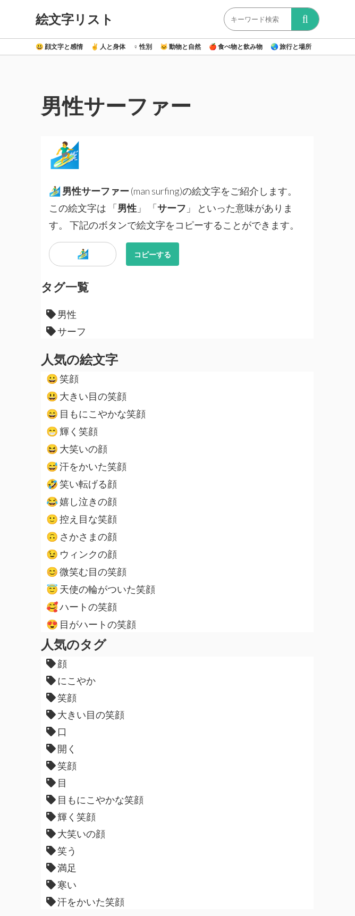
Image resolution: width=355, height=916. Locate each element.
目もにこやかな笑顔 (96, 413)
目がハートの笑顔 (91, 624)
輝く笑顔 (72, 431)
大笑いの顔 (76, 449)
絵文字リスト (75, 19)
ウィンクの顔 (81, 554)
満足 (61, 867)
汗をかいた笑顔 (86, 466)
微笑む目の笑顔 (86, 571)
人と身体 (108, 47)
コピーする (152, 254)
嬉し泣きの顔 (81, 501)
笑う (61, 850)
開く (61, 748)
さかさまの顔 (81, 536)
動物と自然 (180, 47)
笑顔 (62, 378)
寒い (61, 884)
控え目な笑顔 (81, 519)
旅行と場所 (291, 47)
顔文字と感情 (59, 47)
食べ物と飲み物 (236, 47)
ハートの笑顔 (81, 606)
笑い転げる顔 (81, 484)
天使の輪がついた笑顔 (100, 589)
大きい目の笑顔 (86, 396)
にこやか (71, 680)
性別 (142, 47)
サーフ (66, 331)
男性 (61, 314)
